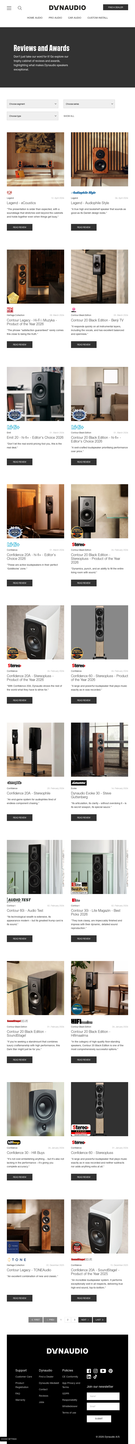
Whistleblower (70, 1406)
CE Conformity (70, 1377)
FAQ (17, 1394)
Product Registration (21, 1385)
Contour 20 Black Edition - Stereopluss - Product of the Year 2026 (95, 559)
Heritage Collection (16, 315)
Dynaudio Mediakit (49, 1383)
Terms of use (69, 1413)
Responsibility (69, 1400)
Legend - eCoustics (21, 203)
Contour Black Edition (81, 315)
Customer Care (23, 1377)
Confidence (12, 550)
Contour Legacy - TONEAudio (29, 1270)
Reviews (43, 1396)
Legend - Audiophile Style (90, 203)
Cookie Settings (8, 1439)
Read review (19, 228)
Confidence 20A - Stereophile (28, 793)
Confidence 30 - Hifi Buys (26, 1153)
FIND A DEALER (115, 8)
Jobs (41, 1402)
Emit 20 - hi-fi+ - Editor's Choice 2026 (35, 438)
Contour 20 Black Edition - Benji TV (97, 320)
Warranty (20, 1400)
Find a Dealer (46, 1377)
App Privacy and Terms (71, 1385)
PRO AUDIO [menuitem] (55, 18)
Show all (69, 116)
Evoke (74, 789)
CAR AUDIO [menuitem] (74, 18)
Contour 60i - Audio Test (25, 911)
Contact (43, 1390)
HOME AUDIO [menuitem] (35, 18)
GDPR (65, 1394)
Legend (10, 198)
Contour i (11, 906)
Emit (9, 433)
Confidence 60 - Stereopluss (92, 1153)
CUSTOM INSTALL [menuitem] (97, 18)
